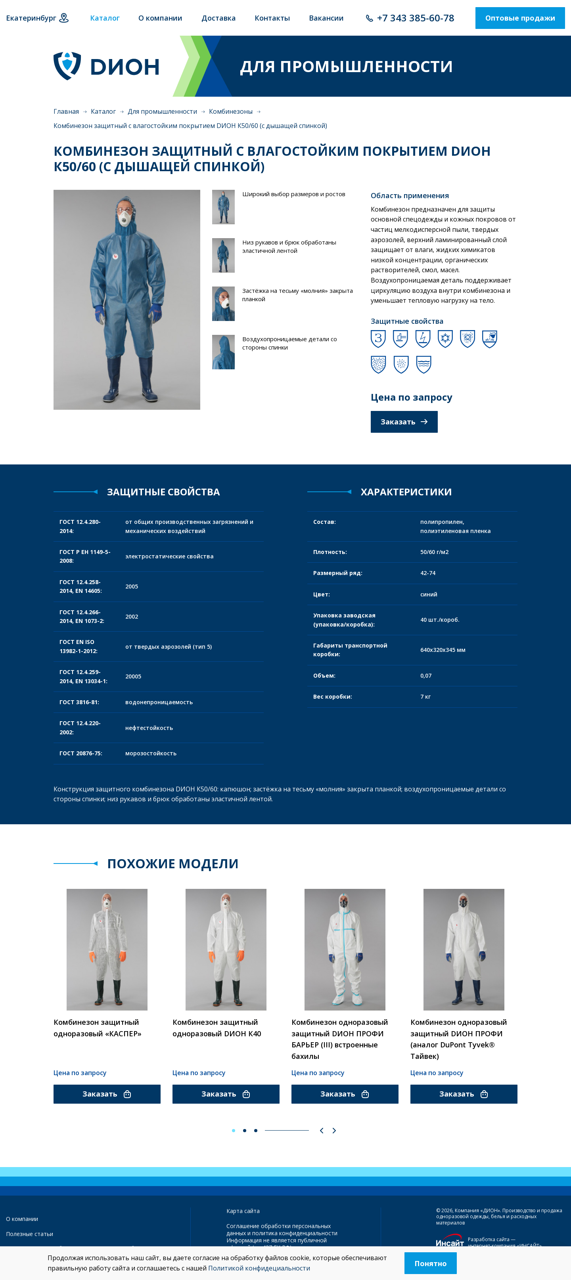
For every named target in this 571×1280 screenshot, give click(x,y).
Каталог (103, 111)
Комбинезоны (231, 111)
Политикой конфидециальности (259, 1268)
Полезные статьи (29, 1234)
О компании (22, 1219)
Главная (66, 111)
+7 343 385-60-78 (415, 17)
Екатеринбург (31, 18)
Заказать (404, 421)
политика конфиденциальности (294, 1233)
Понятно (430, 1263)
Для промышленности (162, 111)
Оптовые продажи (520, 18)
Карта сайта (243, 1211)
